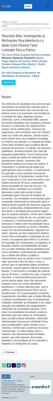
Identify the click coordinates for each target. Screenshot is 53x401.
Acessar (9, 352)
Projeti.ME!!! (13, 398)
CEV (5, 376)
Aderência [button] (9, 82)
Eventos (14, 22)
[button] (4, 365)
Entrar (28, 6)
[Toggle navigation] (47, 6)
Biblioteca (5, 22)
